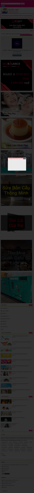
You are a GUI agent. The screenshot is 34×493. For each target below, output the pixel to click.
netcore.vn (18, 171)
